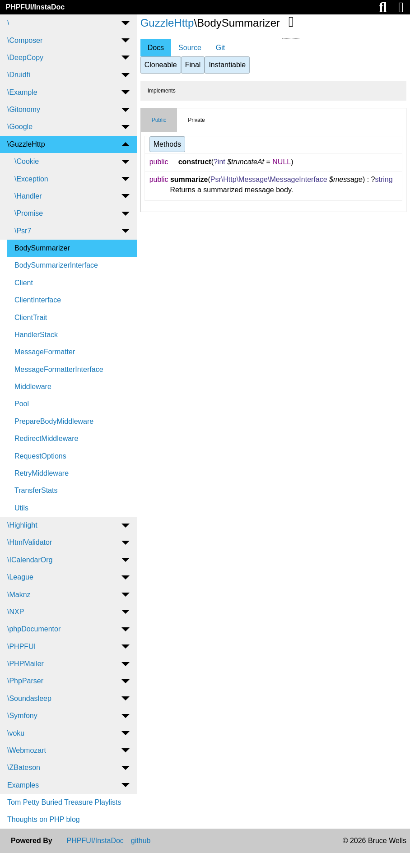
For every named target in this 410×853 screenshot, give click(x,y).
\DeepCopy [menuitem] (25, 57)
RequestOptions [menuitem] (40, 456)
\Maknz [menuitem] (19, 594)
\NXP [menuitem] (15, 612)
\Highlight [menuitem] (22, 525)
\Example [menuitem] (22, 92)
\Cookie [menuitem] (26, 161)
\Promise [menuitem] (28, 213)
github (141, 840)
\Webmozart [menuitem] (26, 750)
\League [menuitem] (20, 577)
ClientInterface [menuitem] (37, 300)
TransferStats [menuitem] (35, 490)
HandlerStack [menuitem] (36, 334)
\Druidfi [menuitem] (18, 75)
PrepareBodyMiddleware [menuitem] (53, 421)
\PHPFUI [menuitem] (21, 646)
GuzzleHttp (167, 23)
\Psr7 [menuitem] (22, 231)
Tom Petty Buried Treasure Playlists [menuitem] (64, 802)
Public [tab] (159, 120)
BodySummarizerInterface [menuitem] (56, 265)
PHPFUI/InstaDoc (35, 7)
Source (189, 47)
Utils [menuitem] (21, 508)
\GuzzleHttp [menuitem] (26, 144)
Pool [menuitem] (21, 404)
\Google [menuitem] (20, 126)
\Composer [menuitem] (24, 40)
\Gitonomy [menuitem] (23, 109)
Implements (162, 91)
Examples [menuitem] (23, 785)
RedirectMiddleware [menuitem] (46, 438)
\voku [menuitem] (15, 733)
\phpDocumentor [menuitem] (34, 629)
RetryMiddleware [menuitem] (41, 473)
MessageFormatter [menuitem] (44, 352)
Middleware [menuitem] (32, 386)
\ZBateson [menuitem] (23, 767)
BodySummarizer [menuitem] (42, 248)
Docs (156, 47)
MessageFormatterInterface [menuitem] (58, 369)
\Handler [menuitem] (28, 196)
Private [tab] (196, 120)
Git (220, 47)
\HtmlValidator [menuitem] (29, 542)
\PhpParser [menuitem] (25, 681)
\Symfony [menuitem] (22, 715)
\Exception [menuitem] (31, 179)
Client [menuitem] (23, 283)
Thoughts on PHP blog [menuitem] (43, 819)
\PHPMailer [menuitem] (25, 664)
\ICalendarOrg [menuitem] (30, 560)
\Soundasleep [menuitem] (29, 698)
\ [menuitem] (8, 23)
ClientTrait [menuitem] (30, 317)
